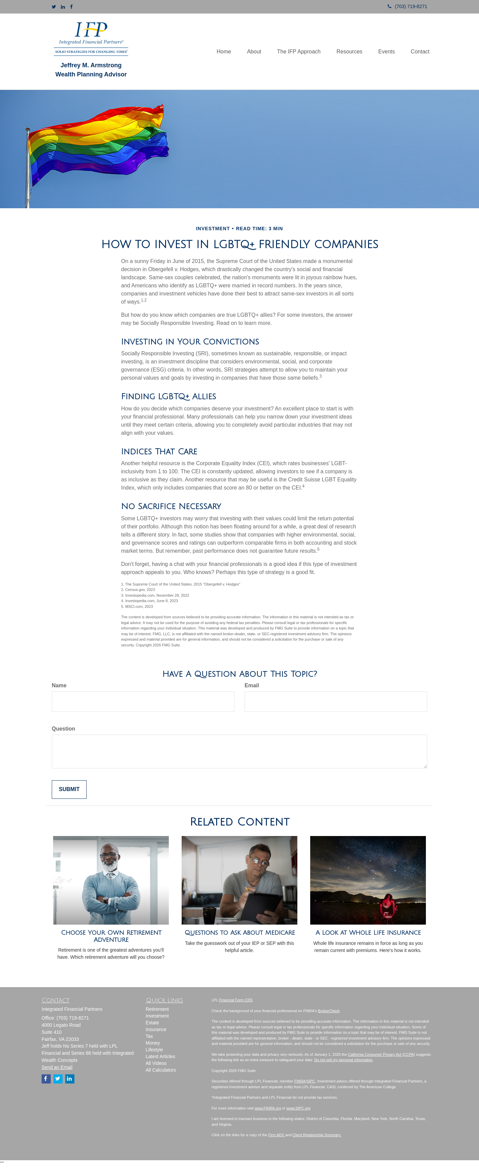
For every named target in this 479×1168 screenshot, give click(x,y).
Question (63, 729)
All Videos (156, 1063)
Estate (152, 1022)
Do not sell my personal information (343, 1060)
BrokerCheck (329, 1011)
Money (153, 1043)
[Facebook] (71, 6)
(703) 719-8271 (405, 6)
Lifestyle (154, 1049)
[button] (249, 51)
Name (59, 685)
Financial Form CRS (236, 1000)
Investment (157, 1016)
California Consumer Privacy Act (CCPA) (381, 1054)
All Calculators (161, 1070)
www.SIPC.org (299, 1108)
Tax (149, 1036)
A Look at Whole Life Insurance (368, 932)
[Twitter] (54, 6)
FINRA (299, 1081)
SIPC (310, 1081)
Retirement (157, 1009)
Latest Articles (160, 1056)
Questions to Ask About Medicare (239, 932)
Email (252, 685)
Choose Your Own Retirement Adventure (111, 936)
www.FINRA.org (268, 1108)
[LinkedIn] (63, 6)
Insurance (156, 1029)
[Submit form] (69, 789)
